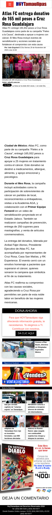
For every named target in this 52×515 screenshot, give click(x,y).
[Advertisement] (26, 114)
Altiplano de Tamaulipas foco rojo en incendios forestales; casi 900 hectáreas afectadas (12, 433)
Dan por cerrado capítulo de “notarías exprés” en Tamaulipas (13, 407)
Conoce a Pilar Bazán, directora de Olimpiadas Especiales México (41, 347)
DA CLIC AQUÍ (26, 333)
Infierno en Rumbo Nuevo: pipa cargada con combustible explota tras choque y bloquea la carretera (36, 433)
